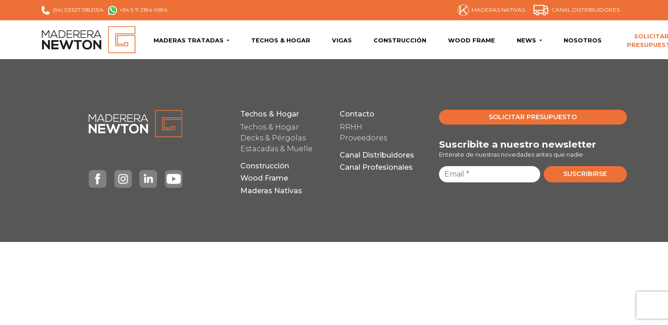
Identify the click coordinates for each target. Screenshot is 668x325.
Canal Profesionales (376, 167)
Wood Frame (264, 178)
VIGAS (342, 40)
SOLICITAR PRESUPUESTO (533, 117)
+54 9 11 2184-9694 (138, 10)
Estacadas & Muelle (276, 148)
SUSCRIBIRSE (585, 174)
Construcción (264, 166)
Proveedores (363, 138)
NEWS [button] (527, 40)
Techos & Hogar (269, 114)
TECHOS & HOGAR (280, 40)
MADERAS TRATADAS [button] (189, 40)
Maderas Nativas (271, 190)
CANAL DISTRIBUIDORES (576, 10)
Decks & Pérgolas (273, 138)
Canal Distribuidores (377, 155)
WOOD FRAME (471, 40)
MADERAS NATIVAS (491, 10)
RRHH (351, 127)
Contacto (357, 114)
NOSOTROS (583, 40)
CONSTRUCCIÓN (400, 40)
